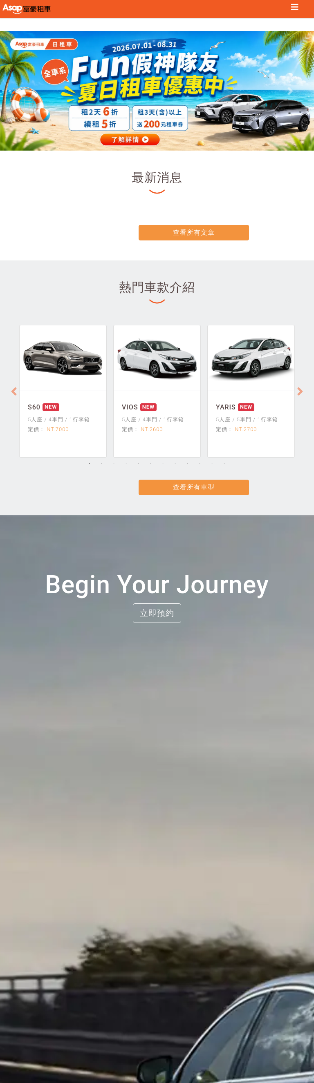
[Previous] (14, 392)
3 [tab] (114, 464)
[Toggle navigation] (295, 8)
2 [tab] (102, 464)
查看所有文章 (157, 234)
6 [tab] (151, 464)
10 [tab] (200, 464)
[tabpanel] (63, 392)
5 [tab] (139, 464)
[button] (23, 92)
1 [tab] (89, 464)
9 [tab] (188, 464)
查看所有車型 (157, 488)
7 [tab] (163, 464)
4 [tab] (126, 464)
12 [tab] (224, 464)
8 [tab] (175, 464)
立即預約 (157, 614)
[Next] (300, 392)
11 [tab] (212, 464)
